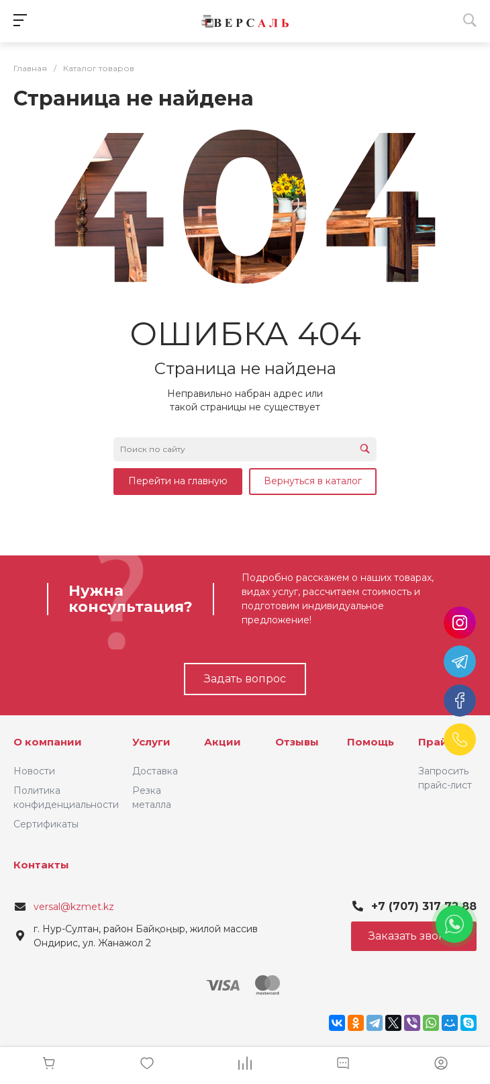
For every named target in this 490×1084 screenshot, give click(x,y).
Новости (34, 771)
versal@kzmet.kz (74, 907)
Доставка (155, 771)
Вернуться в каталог (313, 481)
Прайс (436, 741)
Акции (222, 741)
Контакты (41, 864)
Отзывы (297, 741)
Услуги (151, 741)
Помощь (370, 741)
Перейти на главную (178, 481)
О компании (47, 741)
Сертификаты (46, 824)
